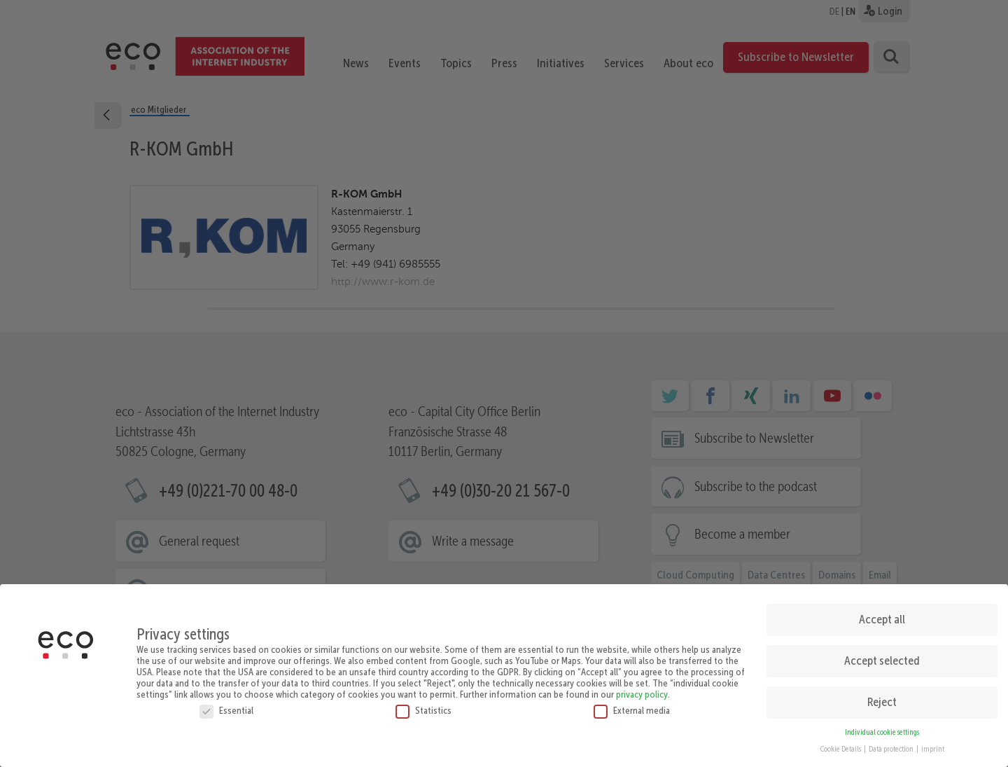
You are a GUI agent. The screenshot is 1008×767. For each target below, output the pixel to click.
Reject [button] (882, 696)
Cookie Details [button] (841, 744)
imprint (932, 744)
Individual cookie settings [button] (882, 727)
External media (632, 704)
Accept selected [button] (882, 655)
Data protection (892, 744)
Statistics (423, 704)
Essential (226, 704)
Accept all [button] (882, 614)
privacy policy (642, 688)
